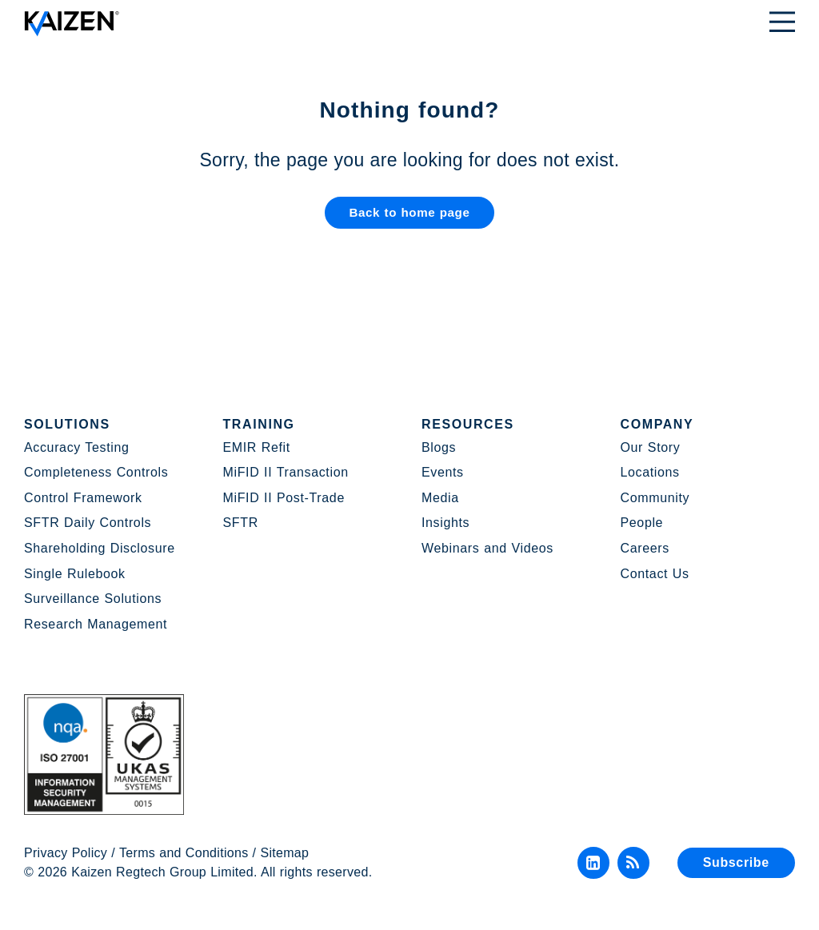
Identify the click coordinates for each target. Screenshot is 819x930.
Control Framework (83, 498)
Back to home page (409, 213)
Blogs (438, 447)
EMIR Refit (256, 447)
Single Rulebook (75, 574)
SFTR (240, 522)
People (642, 522)
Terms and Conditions (184, 853)
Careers (645, 548)
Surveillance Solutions (93, 598)
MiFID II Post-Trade (284, 498)
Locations (650, 472)
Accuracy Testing (77, 447)
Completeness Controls (96, 472)
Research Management (95, 624)
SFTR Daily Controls (87, 522)
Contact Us (655, 574)
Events (442, 472)
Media (440, 498)
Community (655, 498)
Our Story (651, 447)
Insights (445, 522)
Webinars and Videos (487, 548)
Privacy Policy (65, 853)
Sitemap (285, 853)
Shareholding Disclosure (99, 548)
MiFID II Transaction (286, 472)
